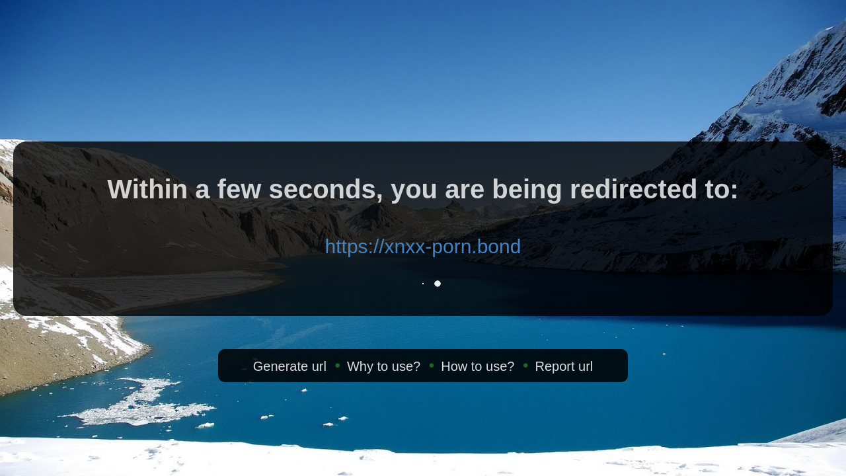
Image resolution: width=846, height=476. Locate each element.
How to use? (477, 366)
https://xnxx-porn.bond (423, 246)
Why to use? (383, 366)
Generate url (290, 366)
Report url (564, 366)
